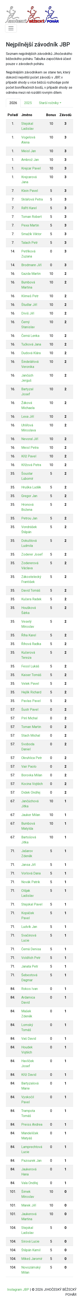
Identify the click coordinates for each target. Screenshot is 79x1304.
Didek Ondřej (30, 792)
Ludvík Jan (29, 927)
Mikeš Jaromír (31, 1259)
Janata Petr (29, 966)
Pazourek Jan (31, 1161)
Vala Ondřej (29, 1183)
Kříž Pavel (28, 456)
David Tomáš (30, 590)
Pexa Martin (30, 225)
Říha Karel (28, 635)
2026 (13, 103)
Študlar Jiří (29, 305)
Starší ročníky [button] (49, 103)
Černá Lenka (30, 336)
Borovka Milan (31, 775)
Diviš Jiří (27, 313)
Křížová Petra (31, 465)
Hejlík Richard (31, 692)
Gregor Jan (29, 496)
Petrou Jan (29, 518)
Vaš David (28, 1039)
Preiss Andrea (31, 1124)
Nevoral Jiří (29, 439)
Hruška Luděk (31, 487)
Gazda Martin (31, 274)
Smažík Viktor (31, 234)
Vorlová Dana (31, 873)
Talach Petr (29, 243)
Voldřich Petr (30, 958)
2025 (28, 103)
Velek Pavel (30, 684)
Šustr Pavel (29, 710)
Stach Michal (30, 735)
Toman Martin (31, 727)
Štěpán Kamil (30, 1250)
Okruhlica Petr (31, 758)
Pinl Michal (29, 718)
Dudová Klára (31, 353)
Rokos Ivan (29, 989)
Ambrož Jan (30, 160)
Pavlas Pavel (31, 701)
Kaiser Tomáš (31, 675)
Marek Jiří (28, 1205)
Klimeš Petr (30, 296)
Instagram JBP (18, 1290)
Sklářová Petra (32, 199)
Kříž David (28, 1075)
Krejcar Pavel (31, 168)
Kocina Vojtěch (32, 784)
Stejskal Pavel (31, 904)
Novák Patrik (30, 882)
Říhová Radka (31, 644)
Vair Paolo (28, 767)
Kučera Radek (31, 599)
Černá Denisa (31, 949)
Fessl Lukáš (30, 666)
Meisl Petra (30, 448)
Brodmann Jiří (31, 265)
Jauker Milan (30, 815)
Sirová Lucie (30, 1241)
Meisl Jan (28, 151)
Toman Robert (31, 217)
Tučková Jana (31, 344)
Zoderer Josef (32, 554)
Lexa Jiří (27, 417)
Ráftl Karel (29, 208)
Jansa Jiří (28, 865)
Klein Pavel (29, 191)
